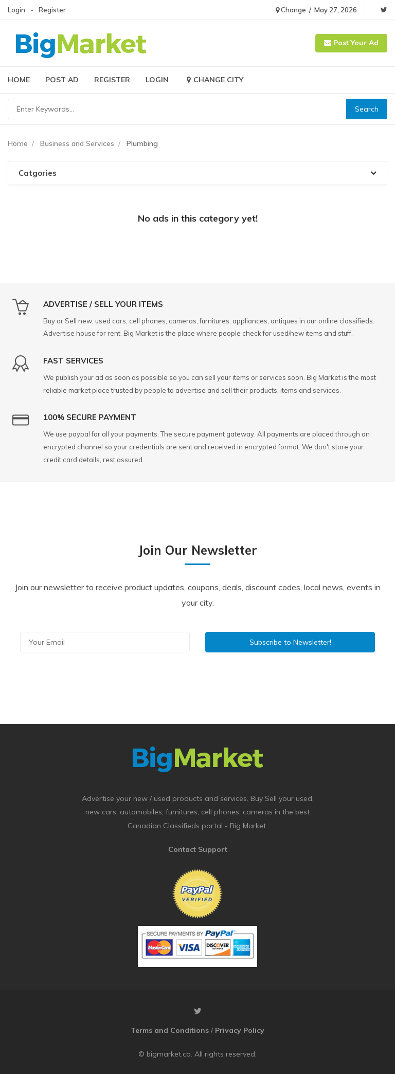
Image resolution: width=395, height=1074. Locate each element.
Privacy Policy (239, 1030)
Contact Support (197, 849)
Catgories (197, 173)
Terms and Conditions (170, 1030)
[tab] (197, 173)
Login (16, 10)
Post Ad (62, 79)
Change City (213, 79)
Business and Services (77, 143)
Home (19, 79)
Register (52, 10)
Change (291, 10)
